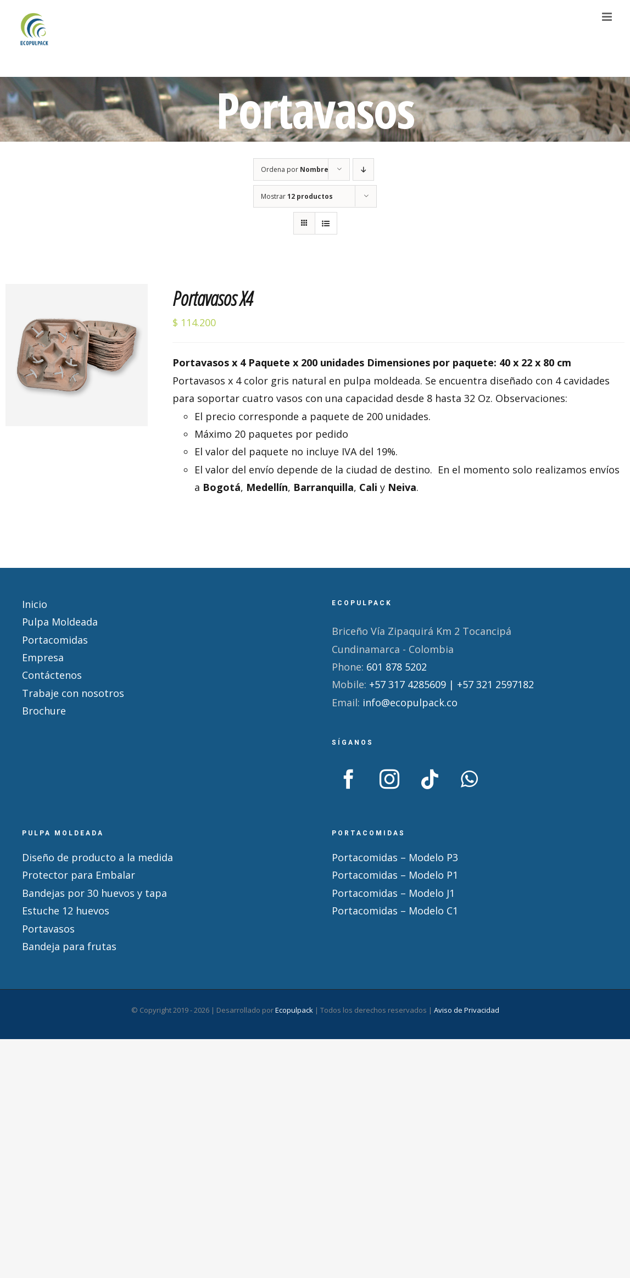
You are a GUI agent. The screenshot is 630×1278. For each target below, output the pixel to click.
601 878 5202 (396, 666)
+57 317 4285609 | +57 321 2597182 (451, 684)
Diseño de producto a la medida (97, 857)
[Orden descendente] (363, 169)
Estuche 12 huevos (65, 910)
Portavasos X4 (212, 298)
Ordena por (294, 169)
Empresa (43, 657)
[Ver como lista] (326, 223)
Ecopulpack (294, 1010)
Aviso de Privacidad (466, 1010)
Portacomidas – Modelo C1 (395, 910)
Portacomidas (55, 639)
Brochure (44, 710)
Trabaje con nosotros (73, 693)
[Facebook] (349, 779)
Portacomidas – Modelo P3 (395, 857)
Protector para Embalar (78, 874)
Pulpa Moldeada (60, 621)
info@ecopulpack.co (410, 702)
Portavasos (48, 928)
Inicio (34, 604)
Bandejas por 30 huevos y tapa (94, 893)
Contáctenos (52, 675)
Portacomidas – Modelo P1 (395, 874)
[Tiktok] (430, 779)
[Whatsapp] (469, 779)
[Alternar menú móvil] (608, 17)
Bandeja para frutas (69, 946)
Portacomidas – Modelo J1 (393, 893)
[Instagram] (389, 779)
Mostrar (297, 196)
